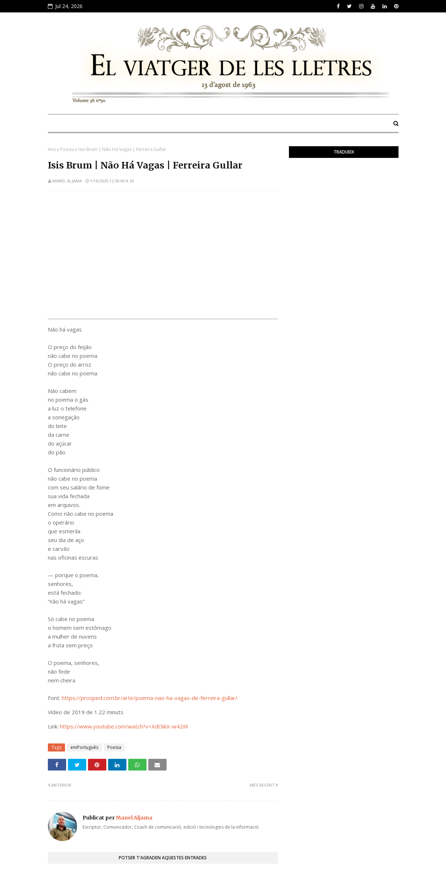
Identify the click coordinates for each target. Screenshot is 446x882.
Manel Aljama (67, 180)
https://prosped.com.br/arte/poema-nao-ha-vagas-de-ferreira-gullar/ (149, 697)
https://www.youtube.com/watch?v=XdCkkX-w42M (124, 726)
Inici (52, 149)
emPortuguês (84, 747)
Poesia (67, 149)
